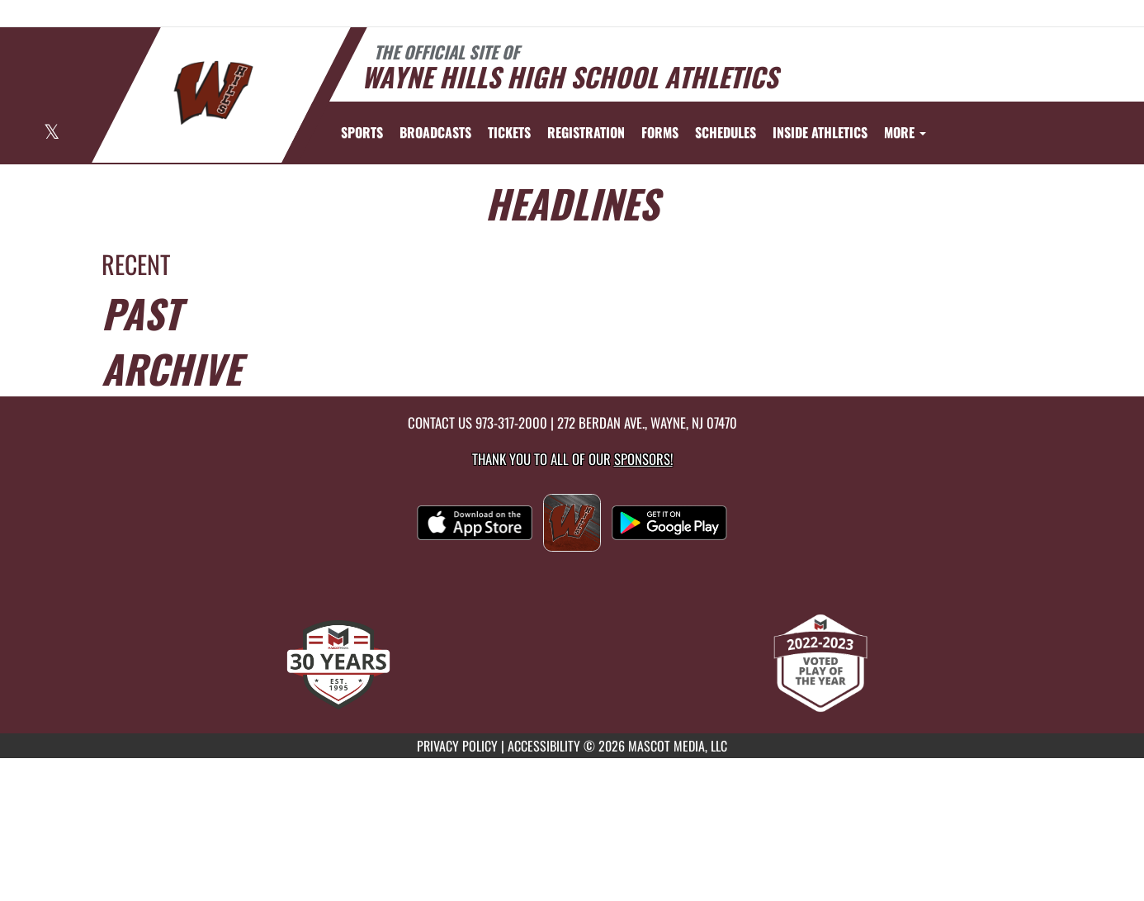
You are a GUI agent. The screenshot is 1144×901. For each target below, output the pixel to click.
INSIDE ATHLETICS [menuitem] (820, 132)
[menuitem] (435, 132)
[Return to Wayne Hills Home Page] (213, 93)
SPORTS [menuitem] (362, 132)
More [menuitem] (905, 132)
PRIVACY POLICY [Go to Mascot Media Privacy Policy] (457, 746)
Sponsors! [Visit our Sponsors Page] (643, 458)
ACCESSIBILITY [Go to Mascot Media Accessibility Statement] (544, 746)
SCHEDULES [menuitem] (725, 132)
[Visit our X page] (51, 133)
